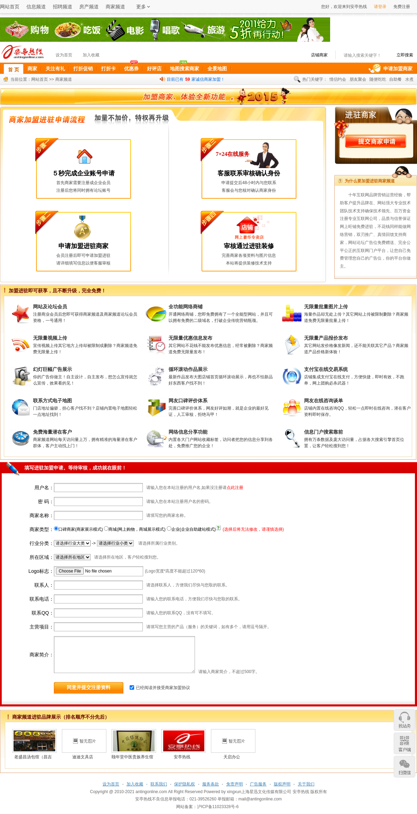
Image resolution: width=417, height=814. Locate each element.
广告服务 (258, 784)
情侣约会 (337, 79)
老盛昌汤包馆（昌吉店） (33, 757)
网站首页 (9, 6)
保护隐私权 (184, 784)
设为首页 (64, 55)
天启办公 (231, 756)
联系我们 (158, 784)
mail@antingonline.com (260, 799)
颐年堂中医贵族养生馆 (132, 756)
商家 (32, 68)
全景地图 (217, 68)
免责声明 (234, 784)
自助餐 (395, 79)
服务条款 (210, 784)
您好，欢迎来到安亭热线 (344, 6)
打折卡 (108, 68)
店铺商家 (319, 55)
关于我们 (306, 784)
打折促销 (83, 68)
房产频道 (89, 6)
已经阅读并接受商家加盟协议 (163, 687)
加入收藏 (91, 55)
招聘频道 (62, 6)
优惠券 (131, 68)
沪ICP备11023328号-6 (218, 806)
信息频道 (36, 6)
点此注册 (235, 487)
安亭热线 (182, 756)
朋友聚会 (358, 79)
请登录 (380, 6)
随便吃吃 (377, 79)
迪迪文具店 (82, 756)
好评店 (154, 68)
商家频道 (115, 6)
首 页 (15, 69)
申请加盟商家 (397, 68)
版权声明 (282, 784)
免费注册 (401, 6)
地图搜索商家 (184, 68)
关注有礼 (55, 68)
